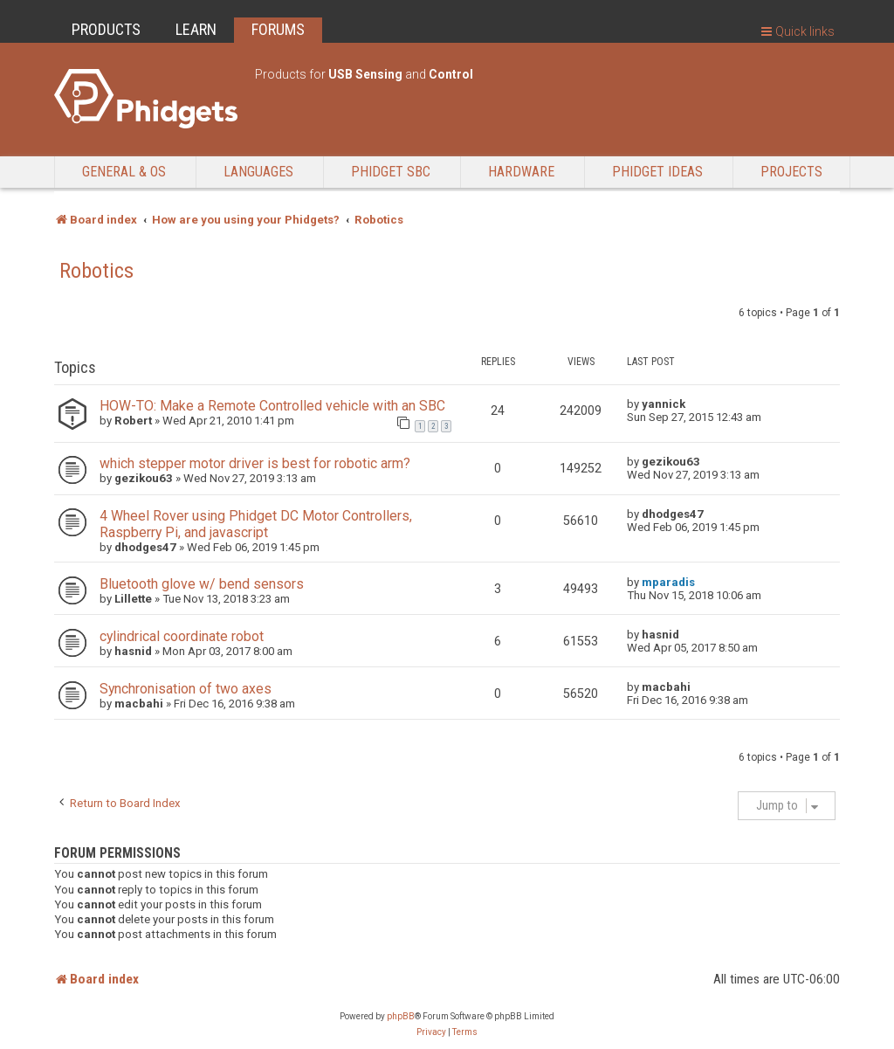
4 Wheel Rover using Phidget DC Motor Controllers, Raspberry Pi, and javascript (256, 524)
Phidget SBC (390, 171)
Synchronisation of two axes (186, 688)
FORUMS (278, 29)
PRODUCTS (106, 29)
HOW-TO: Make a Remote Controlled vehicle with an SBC (272, 405)
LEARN (196, 29)
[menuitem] (431, 1032)
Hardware (521, 171)
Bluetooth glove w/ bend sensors (202, 584)
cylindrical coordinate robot (182, 636)
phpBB (401, 1016)
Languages (258, 171)
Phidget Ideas (657, 171)
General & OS (124, 171)
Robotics (96, 271)
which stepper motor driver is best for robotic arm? (255, 463)
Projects (791, 171)
